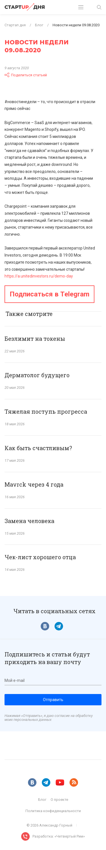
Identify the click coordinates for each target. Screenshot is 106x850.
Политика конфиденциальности (53, 811)
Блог (42, 799)
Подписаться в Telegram (49, 294)
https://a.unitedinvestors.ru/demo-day (39, 276)
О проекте (59, 799)
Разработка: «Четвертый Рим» (59, 836)
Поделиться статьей (26, 75)
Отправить (53, 699)
